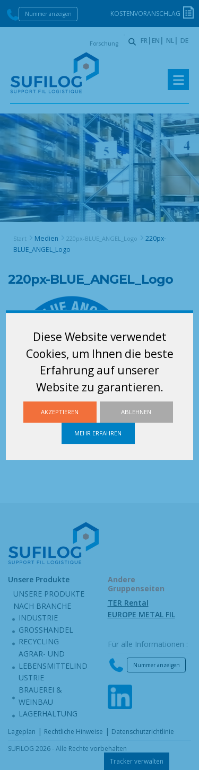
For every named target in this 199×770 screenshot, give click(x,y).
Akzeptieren (60, 412)
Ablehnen (136, 412)
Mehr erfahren (98, 433)
